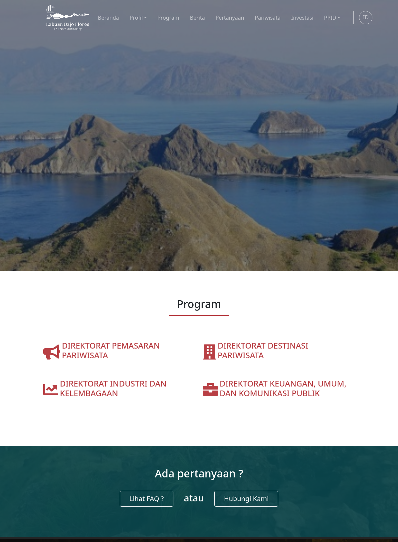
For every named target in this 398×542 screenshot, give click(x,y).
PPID (330, 17)
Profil (136, 17)
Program (168, 17)
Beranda (108, 17)
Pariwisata (268, 17)
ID (366, 17)
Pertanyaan (230, 17)
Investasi (302, 17)
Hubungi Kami (246, 498)
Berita (197, 17)
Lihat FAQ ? (146, 498)
